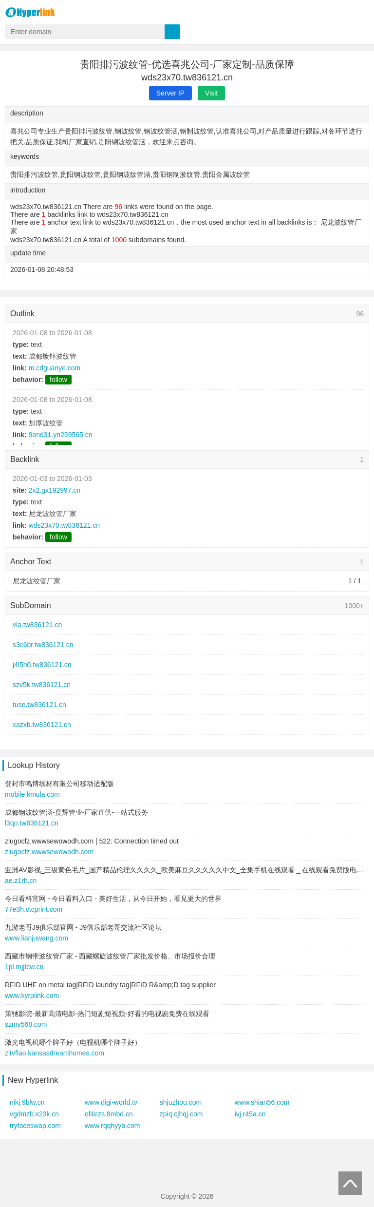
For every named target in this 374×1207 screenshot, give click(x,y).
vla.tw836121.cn (37, 625)
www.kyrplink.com (32, 995)
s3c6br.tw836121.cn (43, 645)
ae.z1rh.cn (21, 880)
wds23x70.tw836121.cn (64, 525)
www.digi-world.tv (111, 1102)
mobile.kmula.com (32, 794)
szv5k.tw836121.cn (42, 685)
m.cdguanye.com (55, 368)
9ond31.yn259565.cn (61, 435)
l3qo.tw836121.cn (31, 823)
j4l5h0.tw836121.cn (42, 665)
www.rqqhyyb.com (112, 1126)
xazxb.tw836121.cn (42, 724)
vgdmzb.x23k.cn (34, 1114)
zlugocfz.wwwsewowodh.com (49, 852)
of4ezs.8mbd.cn (109, 1114)
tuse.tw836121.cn (39, 705)
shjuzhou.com (181, 1102)
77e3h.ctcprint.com (33, 909)
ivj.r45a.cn (250, 1114)
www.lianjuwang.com (36, 938)
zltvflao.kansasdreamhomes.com (54, 1053)
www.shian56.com (262, 1102)
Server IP (170, 93)
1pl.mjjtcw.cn (24, 967)
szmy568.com (26, 1024)
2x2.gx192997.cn (55, 490)
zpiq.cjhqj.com (181, 1114)
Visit (211, 93)
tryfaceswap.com (35, 1126)
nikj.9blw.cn (27, 1102)
